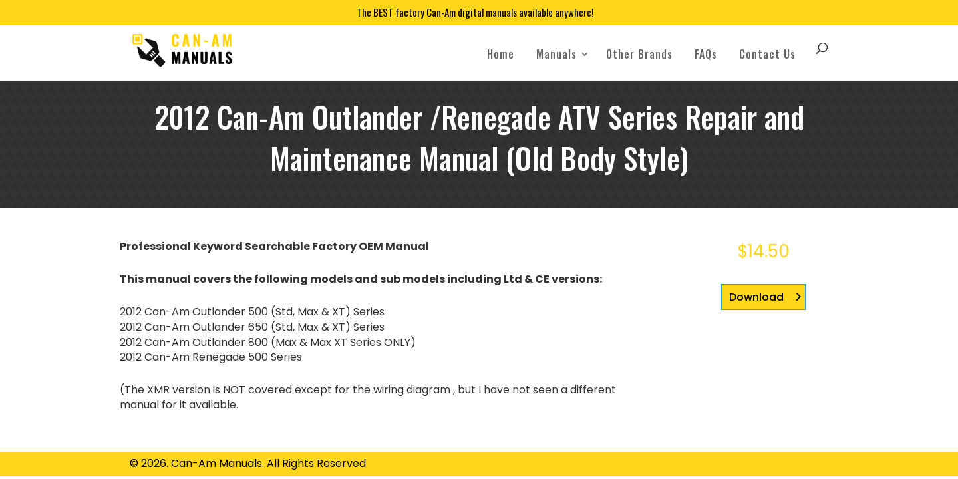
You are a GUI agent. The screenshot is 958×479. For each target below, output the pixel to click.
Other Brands (639, 54)
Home (500, 54)
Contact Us (767, 54)
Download (756, 297)
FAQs (706, 54)
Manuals (556, 54)
